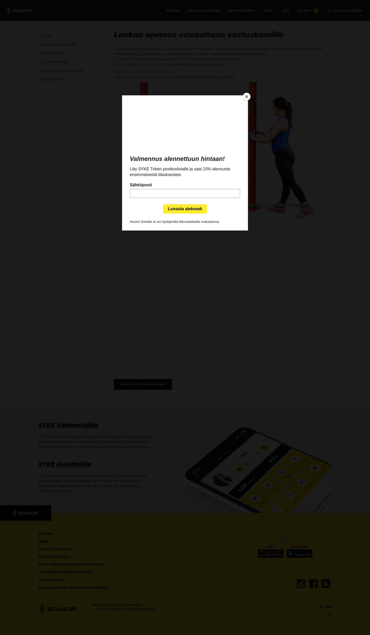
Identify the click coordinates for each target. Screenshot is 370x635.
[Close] (247, 96)
